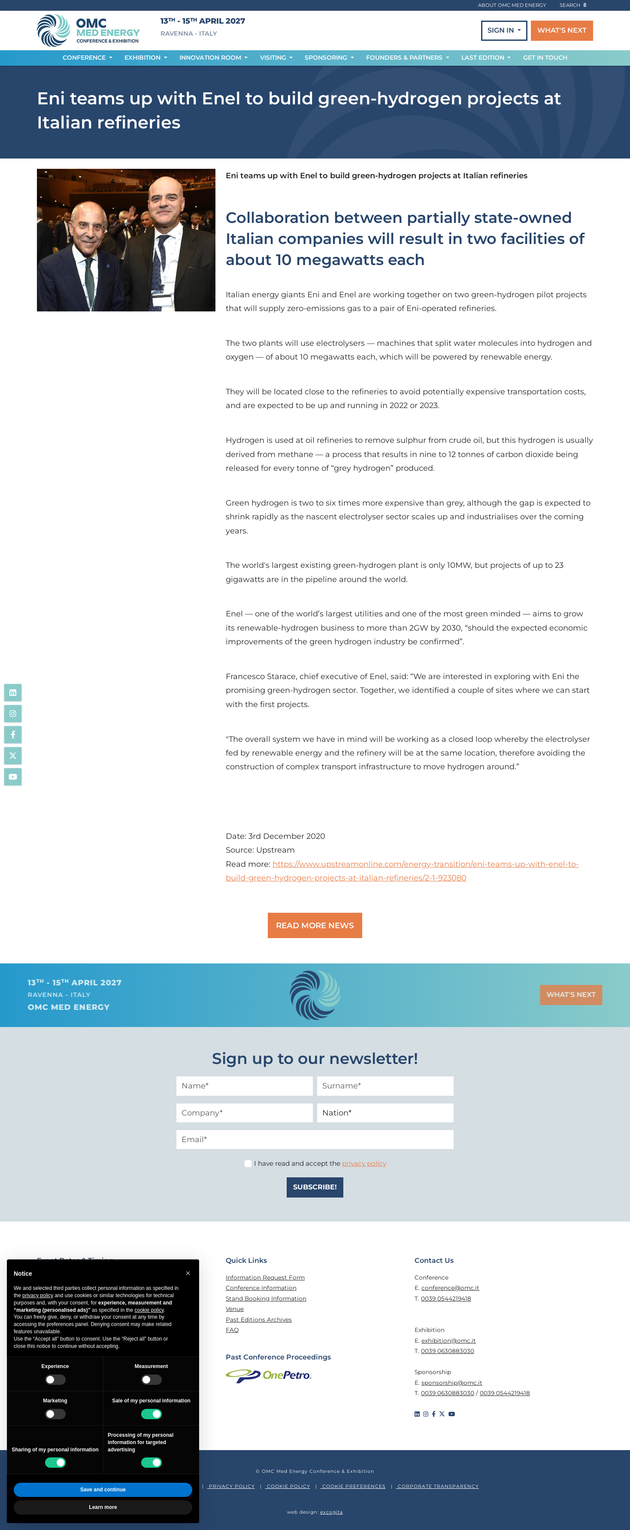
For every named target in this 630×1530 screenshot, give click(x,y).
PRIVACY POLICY (231, 1486)
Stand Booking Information (266, 1298)
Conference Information (261, 1287)
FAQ (232, 1329)
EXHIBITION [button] (143, 57)
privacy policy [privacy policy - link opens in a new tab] (37, 1295)
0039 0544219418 (446, 1298)
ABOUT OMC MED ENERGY (512, 5)
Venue (235, 1308)
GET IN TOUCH (545, 57)
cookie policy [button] (149, 1310)
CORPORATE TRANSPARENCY (437, 1486)
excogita (331, 1512)
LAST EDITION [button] (483, 57)
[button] (188, 1273)
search (573, 5)
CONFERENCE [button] (85, 57)
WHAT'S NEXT (562, 30)
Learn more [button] (103, 1507)
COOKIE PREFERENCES (353, 1486)
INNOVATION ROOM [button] (211, 57)
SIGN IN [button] (502, 30)
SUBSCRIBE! (315, 1187)
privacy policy (364, 1163)
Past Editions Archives (259, 1319)
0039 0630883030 (447, 1350)
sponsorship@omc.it (451, 1382)
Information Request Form (265, 1277)
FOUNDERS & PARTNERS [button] (405, 57)
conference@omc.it (450, 1287)
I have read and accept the (320, 1163)
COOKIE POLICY (287, 1486)
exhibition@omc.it (448, 1340)
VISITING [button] (274, 57)
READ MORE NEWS (315, 925)
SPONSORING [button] (327, 57)
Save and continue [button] (103, 1490)
